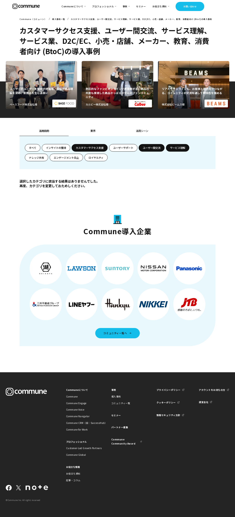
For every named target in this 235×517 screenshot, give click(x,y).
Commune (72, 396)
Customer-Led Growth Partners (81, 448)
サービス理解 (177, 148)
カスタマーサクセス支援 (90, 148)
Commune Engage (76, 403)
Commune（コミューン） (33, 19)
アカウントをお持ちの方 (212, 390)
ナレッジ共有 (36, 157)
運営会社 (203, 402)
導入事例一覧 (58, 19)
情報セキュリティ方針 (168, 415)
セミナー (141, 6)
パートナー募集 (119, 427)
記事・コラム (73, 480)
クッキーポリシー (166, 402)
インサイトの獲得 (56, 148)
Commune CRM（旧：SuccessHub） (81, 423)
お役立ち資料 (73, 473)
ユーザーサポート (123, 148)
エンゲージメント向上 (66, 157)
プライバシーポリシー (169, 390)
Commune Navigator (78, 416)
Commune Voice (75, 409)
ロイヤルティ (96, 157)
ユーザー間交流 (151, 148)
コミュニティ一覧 (120, 403)
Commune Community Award (123, 441)
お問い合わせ (189, 6)
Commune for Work (77, 429)
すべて (32, 148)
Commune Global (76, 454)
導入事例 (116, 396)
